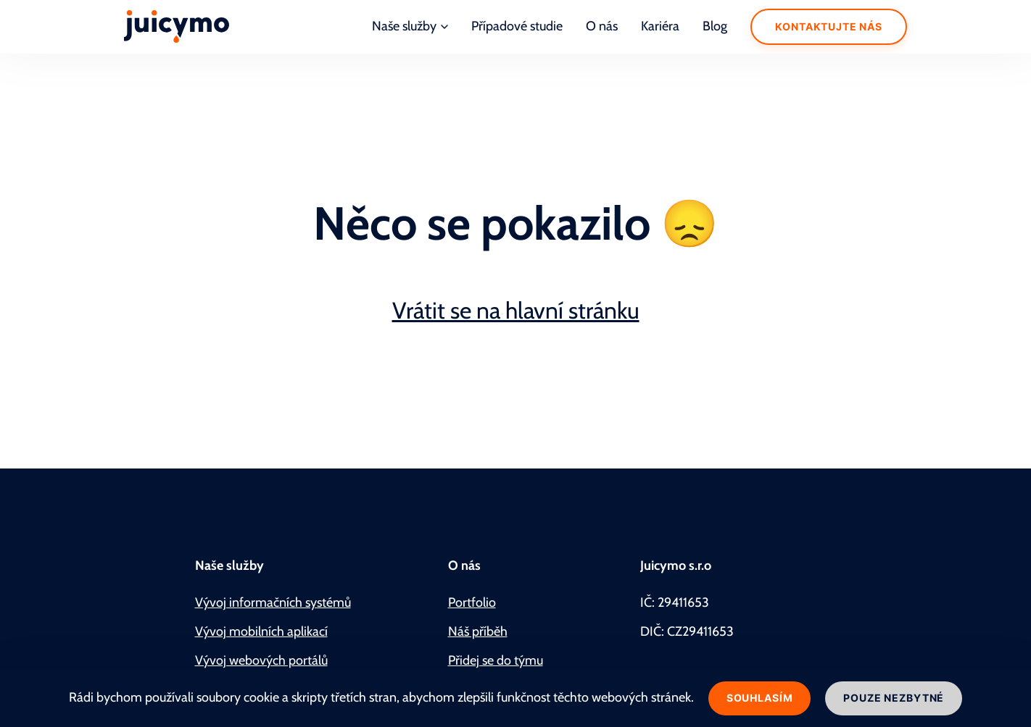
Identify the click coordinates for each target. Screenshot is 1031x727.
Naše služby (410, 26)
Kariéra (660, 26)
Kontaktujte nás (828, 26)
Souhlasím (759, 698)
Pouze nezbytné (893, 698)
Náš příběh (478, 631)
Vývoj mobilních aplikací (261, 631)
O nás (602, 26)
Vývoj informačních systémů (273, 602)
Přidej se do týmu (495, 660)
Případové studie (517, 26)
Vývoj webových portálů (261, 660)
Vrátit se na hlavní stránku (515, 310)
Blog (715, 26)
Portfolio (472, 602)
